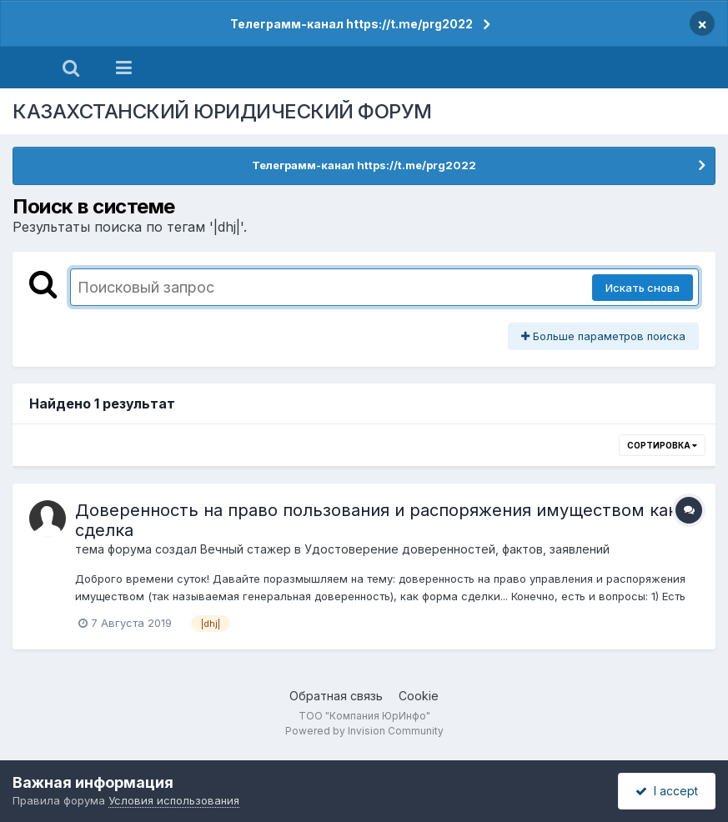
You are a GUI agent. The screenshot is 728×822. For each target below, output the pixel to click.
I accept (666, 791)
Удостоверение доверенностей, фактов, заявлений (457, 549)
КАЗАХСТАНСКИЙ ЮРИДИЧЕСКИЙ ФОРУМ (222, 111)
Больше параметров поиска (603, 336)
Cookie (419, 696)
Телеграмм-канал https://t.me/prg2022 (351, 24)
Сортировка (662, 445)
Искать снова (642, 287)
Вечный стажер (245, 549)
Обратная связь (336, 696)
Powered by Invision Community (364, 730)
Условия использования (173, 800)
